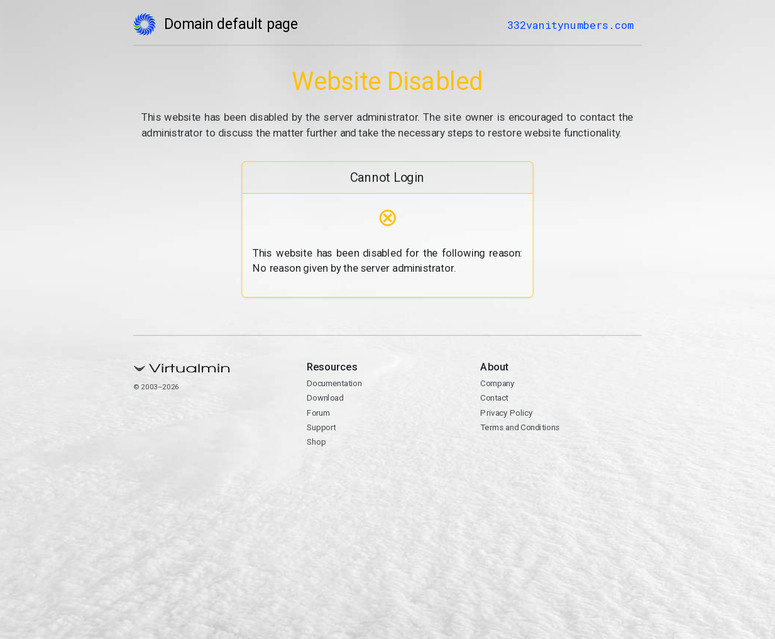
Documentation (334, 384)
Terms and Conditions (520, 427)
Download (325, 398)
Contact (494, 398)
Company (498, 384)
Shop (316, 442)
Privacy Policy (507, 413)
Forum (318, 413)
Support (321, 427)
